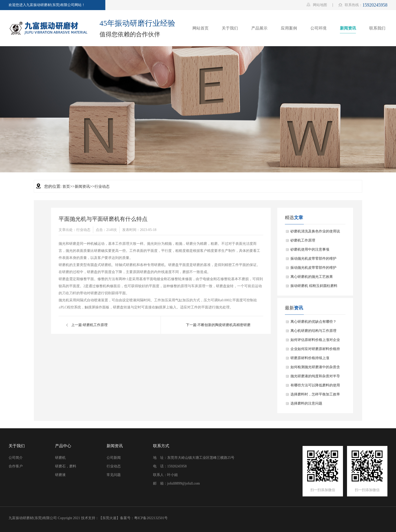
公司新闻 (114, 458)
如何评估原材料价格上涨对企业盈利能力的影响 (315, 341)
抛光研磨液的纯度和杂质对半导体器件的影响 (315, 377)
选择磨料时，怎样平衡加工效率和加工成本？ (315, 395)
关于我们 (17, 446)
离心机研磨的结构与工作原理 (313, 331)
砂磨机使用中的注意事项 (309, 249)
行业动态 (102, 186)
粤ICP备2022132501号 (151, 518)
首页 (66, 186)
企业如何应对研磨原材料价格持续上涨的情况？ (315, 350)
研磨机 (60, 458)
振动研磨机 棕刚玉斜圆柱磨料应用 (313, 287)
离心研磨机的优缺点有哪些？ (313, 322)
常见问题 (114, 475)
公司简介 (16, 458)
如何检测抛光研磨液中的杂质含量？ (315, 368)
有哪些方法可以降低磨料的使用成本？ (315, 386)
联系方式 (161, 446)
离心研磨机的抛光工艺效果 (311, 277)
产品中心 (63, 446)
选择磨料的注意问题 (306, 403)
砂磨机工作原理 (302, 240)
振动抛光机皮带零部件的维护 (313, 258)
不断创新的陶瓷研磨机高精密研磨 (224, 325)
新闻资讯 (82, 186)
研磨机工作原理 (95, 325)
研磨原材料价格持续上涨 (309, 358)
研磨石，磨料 (65, 466)
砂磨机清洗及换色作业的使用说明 (315, 232)
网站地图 (317, 5)
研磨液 (60, 475)
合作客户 (16, 466)
